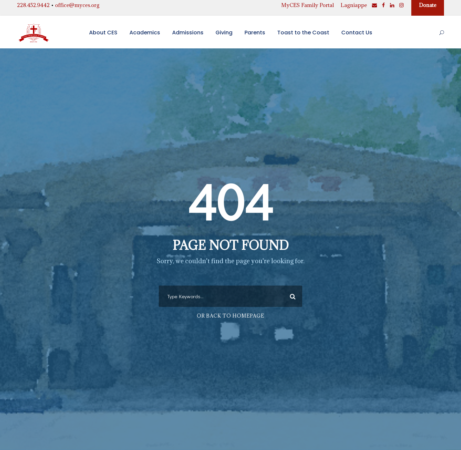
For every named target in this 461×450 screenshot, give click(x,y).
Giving (224, 32)
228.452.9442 (33, 5)
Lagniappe (354, 5)
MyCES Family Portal (307, 5)
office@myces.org (77, 5)
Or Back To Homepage (230, 316)
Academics (144, 32)
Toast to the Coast (303, 32)
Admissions (187, 32)
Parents (255, 32)
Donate (427, 5)
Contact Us (356, 32)
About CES (103, 32)
